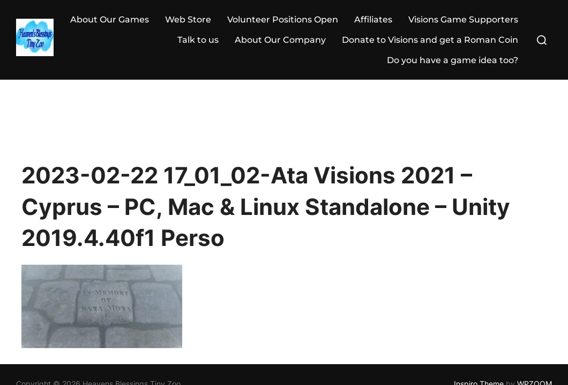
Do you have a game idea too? (452, 60)
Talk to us (198, 40)
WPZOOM (534, 303)
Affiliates (373, 19)
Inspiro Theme (479, 303)
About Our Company (280, 40)
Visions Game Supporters (463, 19)
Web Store (188, 19)
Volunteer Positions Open (282, 19)
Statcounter (24, 331)
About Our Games (109, 19)
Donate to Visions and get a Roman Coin (430, 40)
